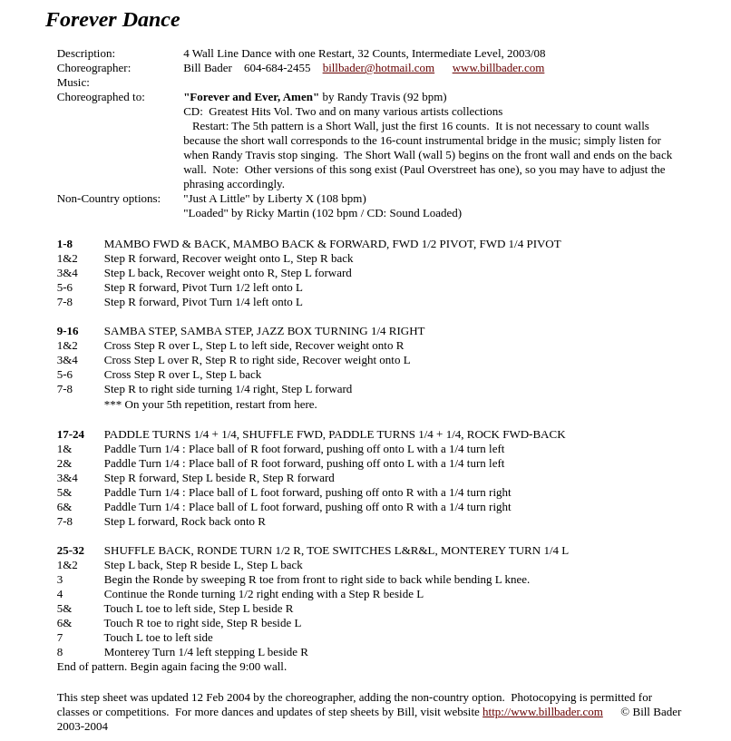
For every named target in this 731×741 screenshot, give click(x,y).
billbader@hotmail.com (379, 67)
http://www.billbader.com (542, 711)
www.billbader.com (499, 67)
